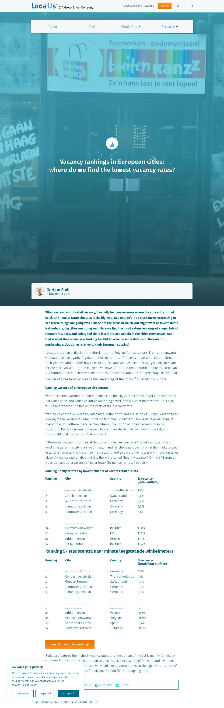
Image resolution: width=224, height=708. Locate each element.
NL (191, 6)
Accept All (68, 693)
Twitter (123, 685)
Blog (92, 26)
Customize (23, 693)
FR (185, 6)
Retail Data (129, 26)
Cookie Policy (29, 685)
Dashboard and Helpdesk (139, 6)
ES (178, 6)
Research (168, 26)
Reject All (45, 693)
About (53, 26)
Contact (164, 6)
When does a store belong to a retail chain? (64, 701)
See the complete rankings (70, 644)
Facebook (103, 685)
